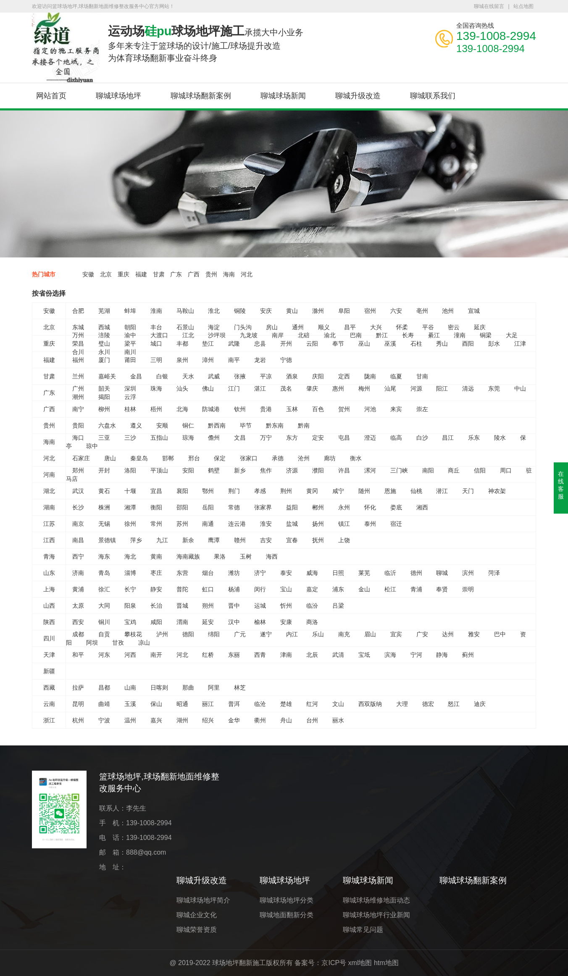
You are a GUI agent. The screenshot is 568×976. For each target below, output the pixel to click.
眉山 (370, 634)
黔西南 (217, 425)
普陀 (182, 589)
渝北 (330, 335)
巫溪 (390, 343)
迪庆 (480, 704)
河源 (416, 388)
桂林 (130, 409)
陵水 (500, 437)
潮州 (78, 397)
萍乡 (136, 540)
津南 (286, 654)
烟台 (208, 572)
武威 (214, 376)
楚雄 (286, 704)
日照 (338, 572)
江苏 (49, 523)
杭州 (78, 720)
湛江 (260, 388)
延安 (208, 622)
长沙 (78, 507)
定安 (318, 437)
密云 (454, 327)
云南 (49, 704)
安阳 (188, 470)
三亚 (104, 437)
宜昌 (156, 491)
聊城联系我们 (432, 96)
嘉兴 (156, 720)
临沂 (390, 572)
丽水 (338, 720)
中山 (520, 388)
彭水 (494, 343)
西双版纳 (370, 704)
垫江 (208, 343)
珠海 (156, 388)
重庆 (123, 274)
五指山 (159, 437)
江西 (49, 540)
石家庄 (81, 458)
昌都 (104, 687)
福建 (141, 274)
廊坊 (330, 458)
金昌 (136, 376)
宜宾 (396, 634)
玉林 (292, 409)
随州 (364, 491)
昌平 (350, 327)
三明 (156, 360)
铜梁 (486, 335)
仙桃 (416, 491)
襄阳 (182, 491)
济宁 (260, 572)
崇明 (468, 589)
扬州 (318, 523)
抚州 (318, 540)
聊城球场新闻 (283, 96)
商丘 (454, 470)
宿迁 (396, 523)
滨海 (390, 654)
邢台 (194, 458)
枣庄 (156, 572)
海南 (229, 274)
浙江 (49, 720)
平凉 (266, 376)
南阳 (428, 470)
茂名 (286, 388)
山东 (49, 572)
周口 (506, 470)
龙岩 (260, 360)
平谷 (428, 327)
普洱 (234, 704)
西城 (104, 327)
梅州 (364, 388)
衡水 (356, 458)
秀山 (442, 343)
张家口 (249, 458)
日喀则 (159, 687)
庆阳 (318, 376)
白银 (162, 376)
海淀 (214, 327)
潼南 (459, 335)
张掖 (240, 376)
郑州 (78, 470)
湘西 (422, 507)
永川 (104, 352)
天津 (49, 654)
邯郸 (168, 458)
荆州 (286, 491)
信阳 (480, 470)
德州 (416, 572)
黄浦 (78, 589)
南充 (344, 634)
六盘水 (107, 425)
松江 (390, 589)
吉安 (266, 540)
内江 (292, 634)
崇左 (422, 409)
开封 (104, 470)
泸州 (162, 634)
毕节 (246, 425)
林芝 (240, 687)
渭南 (182, 622)
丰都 (182, 343)
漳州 (208, 360)
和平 (78, 654)
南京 (78, 523)
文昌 (240, 437)
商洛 (312, 622)
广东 (176, 274)
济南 (78, 572)
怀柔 (402, 327)
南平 (234, 360)
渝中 (130, 335)
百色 (318, 409)
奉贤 (442, 589)
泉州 (182, 360)
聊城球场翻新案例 (201, 96)
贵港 (266, 409)
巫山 (364, 343)
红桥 (208, 654)
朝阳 (130, 327)
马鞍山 (185, 310)
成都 (78, 634)
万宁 (266, 437)
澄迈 (370, 437)
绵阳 (214, 634)
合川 (78, 352)
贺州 (344, 409)
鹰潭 (214, 540)
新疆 (49, 671)
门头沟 (243, 327)
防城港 (211, 409)
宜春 (292, 540)
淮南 (156, 310)
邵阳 (182, 507)
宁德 (286, 360)
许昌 (344, 470)
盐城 (292, 523)
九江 (162, 540)
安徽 (88, 274)
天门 (468, 491)
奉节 (338, 343)
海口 (78, 437)
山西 (49, 605)
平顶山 (159, 470)
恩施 (390, 491)
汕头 (182, 388)
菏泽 (494, 572)
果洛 (220, 556)
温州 (130, 720)
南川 (130, 352)
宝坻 (364, 654)
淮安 (266, 523)
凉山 (144, 642)
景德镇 (107, 540)
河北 (246, 274)
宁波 (104, 720)
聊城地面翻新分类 (286, 914)
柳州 (104, 409)
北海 (182, 409)
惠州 (338, 388)
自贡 (104, 634)
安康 (286, 622)
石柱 (416, 343)
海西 (272, 556)
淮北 (214, 310)
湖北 (49, 491)
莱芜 (364, 572)
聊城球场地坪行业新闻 (376, 914)
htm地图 (386, 962)
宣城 (474, 310)
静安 (156, 589)
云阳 (312, 343)
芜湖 (104, 310)
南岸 (278, 335)
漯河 (370, 470)
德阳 (188, 634)
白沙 (422, 437)
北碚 (304, 335)
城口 (156, 343)
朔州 (208, 605)
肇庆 (312, 388)
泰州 (370, 523)
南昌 (78, 540)
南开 (156, 654)
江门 (234, 388)
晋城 (182, 605)
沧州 (304, 458)
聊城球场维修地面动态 (376, 900)
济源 (292, 470)
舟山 (286, 720)
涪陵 (104, 335)
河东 (104, 654)
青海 (49, 556)
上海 (49, 589)
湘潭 (130, 507)
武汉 (78, 491)
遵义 (136, 425)
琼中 (92, 446)
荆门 (234, 491)
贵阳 (78, 425)
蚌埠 (130, 310)
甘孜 (118, 642)
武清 (338, 654)
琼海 (188, 437)
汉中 (234, 622)
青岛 (104, 572)
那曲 (188, 687)
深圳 (130, 388)
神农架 (497, 491)
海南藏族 (188, 556)
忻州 (286, 605)
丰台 (156, 327)
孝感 (260, 491)
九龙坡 (249, 335)
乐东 (474, 437)
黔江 (382, 335)
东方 (292, 437)
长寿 (408, 335)
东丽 (234, 654)
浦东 (338, 589)
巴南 (356, 335)
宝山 (286, 589)
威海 (312, 572)
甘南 (422, 376)
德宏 (428, 704)
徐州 (130, 523)
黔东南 (275, 425)
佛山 (208, 388)
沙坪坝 (217, 335)
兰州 (78, 376)
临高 (396, 437)
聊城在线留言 (489, 6)
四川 (49, 638)
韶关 (104, 388)
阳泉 (130, 605)
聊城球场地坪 (118, 96)
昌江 (448, 437)
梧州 (156, 409)
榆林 (260, 622)
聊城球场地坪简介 (203, 900)
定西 (344, 376)
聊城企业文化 (196, 914)
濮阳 (318, 470)
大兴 (376, 327)
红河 (312, 704)
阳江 (442, 388)
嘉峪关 (107, 376)
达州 (448, 634)
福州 (78, 360)
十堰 (130, 491)
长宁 (130, 589)
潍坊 (234, 572)
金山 (364, 589)
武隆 (234, 343)
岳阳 (208, 507)
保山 (156, 704)
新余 (188, 540)
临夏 (396, 376)
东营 (182, 572)
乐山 (318, 634)
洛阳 (130, 470)
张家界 (263, 507)
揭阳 (104, 397)
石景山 (185, 327)
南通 (208, 523)
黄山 (292, 310)
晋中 (234, 605)
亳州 (422, 310)
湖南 (49, 507)
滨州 (468, 572)
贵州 (211, 274)
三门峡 (399, 470)
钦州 (240, 409)
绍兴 (208, 720)
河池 (370, 409)
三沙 (130, 437)
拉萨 (78, 687)
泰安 (286, 572)
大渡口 (159, 335)
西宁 (78, 556)
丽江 (208, 704)
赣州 (240, 540)
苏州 (182, 523)
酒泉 (292, 376)
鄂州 (208, 491)
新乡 (240, 470)
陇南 (370, 376)
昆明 (78, 704)
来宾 (396, 409)
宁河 (416, 654)
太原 (78, 605)
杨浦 (234, 589)
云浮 (130, 397)
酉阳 (468, 343)
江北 (188, 335)
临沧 (260, 704)
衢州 (260, 720)
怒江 (454, 704)
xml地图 (360, 962)
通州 (298, 327)
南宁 (78, 409)
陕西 (49, 622)
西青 (260, 654)
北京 (106, 274)
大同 (104, 605)
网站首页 (51, 96)
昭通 (182, 704)
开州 (286, 343)
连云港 (237, 523)
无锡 (104, 523)
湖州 (182, 720)
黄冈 (312, 491)
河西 (130, 654)
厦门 (104, 360)
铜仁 (188, 425)
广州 (78, 388)
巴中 (500, 634)
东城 (78, 327)
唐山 (110, 458)
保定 (220, 458)
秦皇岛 (139, 458)
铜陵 (240, 310)
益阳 (292, 507)
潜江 (442, 491)
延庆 (480, 327)
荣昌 (78, 343)
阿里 (214, 687)
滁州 (318, 310)
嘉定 (312, 589)
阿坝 (92, 642)
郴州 (318, 507)
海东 (104, 556)
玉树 (246, 556)
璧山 (104, 343)
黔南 (304, 425)
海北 (130, 556)
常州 (156, 523)
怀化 (370, 507)
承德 (278, 458)
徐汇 (104, 589)
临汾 (312, 605)
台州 (312, 720)
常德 (234, 507)
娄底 (396, 507)
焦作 (266, 470)
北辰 (312, 654)
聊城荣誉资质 (196, 929)
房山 (272, 327)
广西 (194, 274)
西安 (78, 622)
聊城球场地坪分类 (286, 900)
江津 (520, 343)
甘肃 (159, 274)
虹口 (208, 589)
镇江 (344, 523)
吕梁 (338, 605)
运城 (260, 605)
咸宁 (338, 491)
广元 (240, 634)
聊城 (442, 572)
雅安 (474, 634)
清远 (468, 388)
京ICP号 (333, 962)
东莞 (494, 388)
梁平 (130, 343)
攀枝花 (133, 634)
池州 (448, 310)
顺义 (324, 327)
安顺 (162, 425)
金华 (234, 720)
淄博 (130, 572)
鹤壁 (214, 470)
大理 (402, 704)
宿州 (370, 310)
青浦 (416, 589)
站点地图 (523, 6)
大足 (512, 335)
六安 (396, 310)
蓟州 (468, 654)
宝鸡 (130, 622)
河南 (49, 474)
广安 (422, 634)
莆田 (130, 360)
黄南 (156, 556)
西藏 (49, 687)
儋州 (214, 437)
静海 (442, 654)
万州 (78, 335)
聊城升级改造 (358, 96)
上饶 (344, 540)
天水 (188, 376)
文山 (338, 704)
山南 (130, 687)
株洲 (104, 507)
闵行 (260, 589)
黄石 (104, 491)
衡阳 (156, 507)
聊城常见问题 (363, 929)
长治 (156, 605)
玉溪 (130, 704)
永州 (344, 507)
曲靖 (104, 704)
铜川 (104, 622)
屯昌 (344, 437)
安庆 (266, 310)
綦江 (434, 335)
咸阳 (156, 622)
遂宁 (266, 634)
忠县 (260, 343)
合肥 (78, 310)
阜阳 (344, 310)
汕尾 (390, 388)
